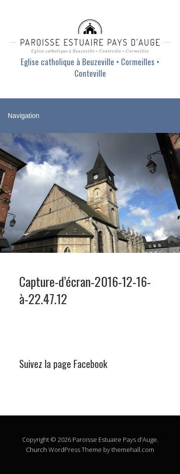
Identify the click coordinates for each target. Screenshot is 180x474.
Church (36, 449)
